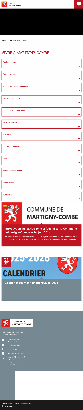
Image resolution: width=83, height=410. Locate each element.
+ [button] (18, 374)
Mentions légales (7, 406)
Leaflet (80, 398)
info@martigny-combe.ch (15, 353)
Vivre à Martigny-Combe (18, 41)
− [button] (18, 377)
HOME (4, 41)
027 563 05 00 (12, 349)
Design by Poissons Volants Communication (16, 404)
